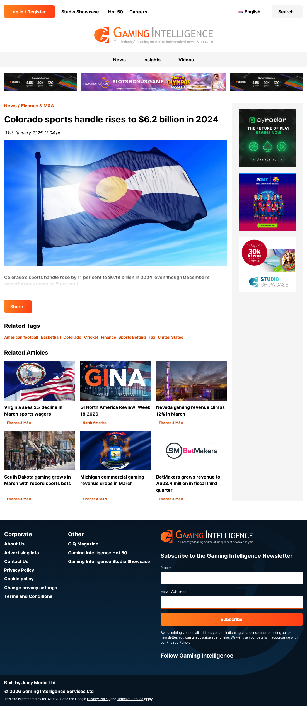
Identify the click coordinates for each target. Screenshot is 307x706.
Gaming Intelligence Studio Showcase (109, 561)
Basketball (51, 337)
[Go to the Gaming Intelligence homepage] (153, 35)
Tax (152, 337)
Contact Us (16, 561)
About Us (14, 544)
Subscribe (232, 619)
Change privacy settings (30, 587)
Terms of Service (130, 699)
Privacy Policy (19, 570)
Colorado (72, 337)
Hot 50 (115, 11)
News (10, 105)
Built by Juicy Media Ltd (29, 682)
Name (166, 567)
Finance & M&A (37, 105)
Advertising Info (21, 552)
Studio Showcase (80, 11)
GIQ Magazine (83, 544)
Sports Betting (132, 337)
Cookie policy (18, 578)
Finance (108, 337)
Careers (138, 11)
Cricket (91, 337)
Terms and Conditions (28, 596)
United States (170, 337)
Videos (186, 59)
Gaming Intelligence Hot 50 (97, 552)
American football (21, 337)
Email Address (173, 591)
